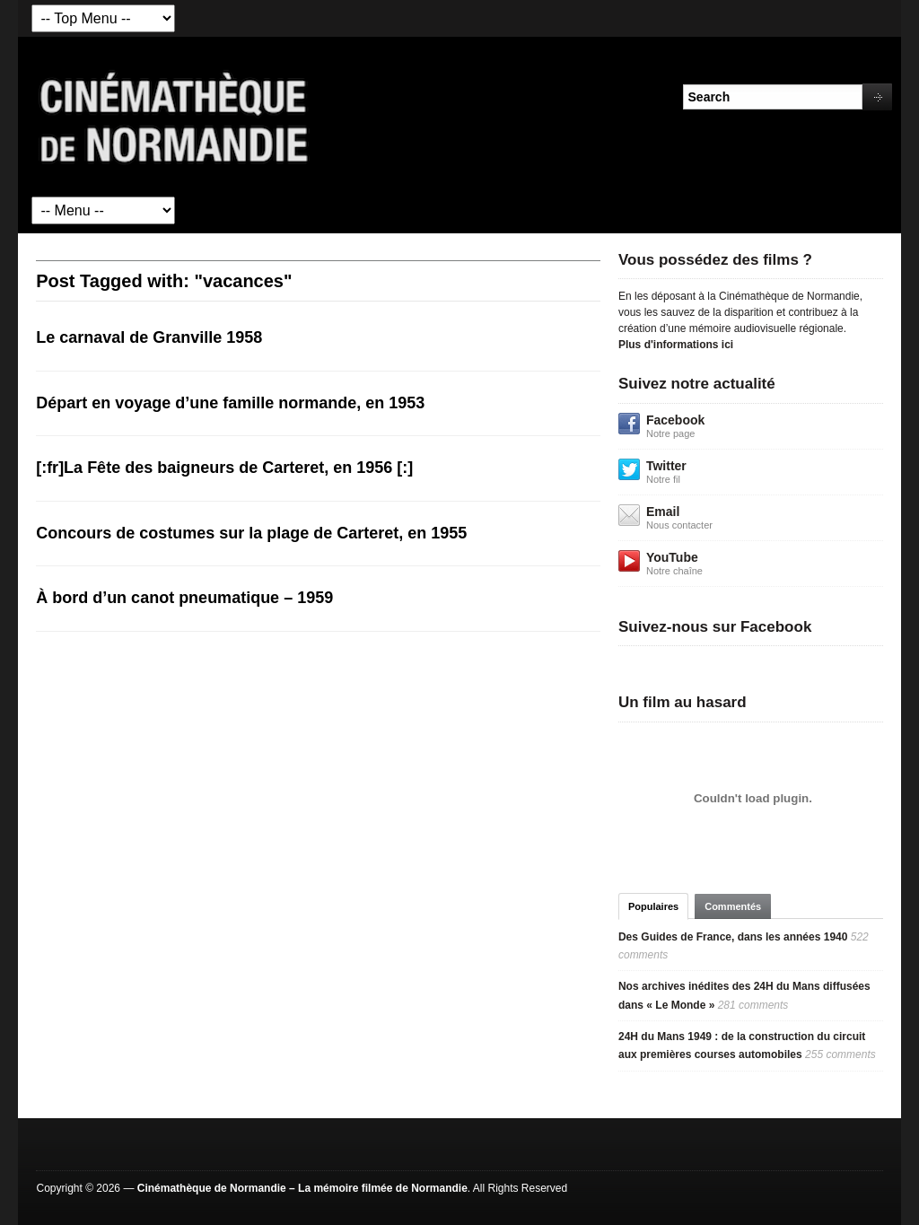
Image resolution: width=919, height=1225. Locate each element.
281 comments (753, 1005)
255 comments (840, 1054)
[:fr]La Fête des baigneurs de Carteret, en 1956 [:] (224, 468)
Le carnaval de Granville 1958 (149, 337)
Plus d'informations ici (675, 344)
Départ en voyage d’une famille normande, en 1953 (230, 403)
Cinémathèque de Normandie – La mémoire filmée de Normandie (302, 1188)
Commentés (733, 906)
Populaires (653, 906)
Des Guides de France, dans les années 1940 (732, 937)
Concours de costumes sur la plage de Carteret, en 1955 (251, 533)
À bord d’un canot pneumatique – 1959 (184, 598)
